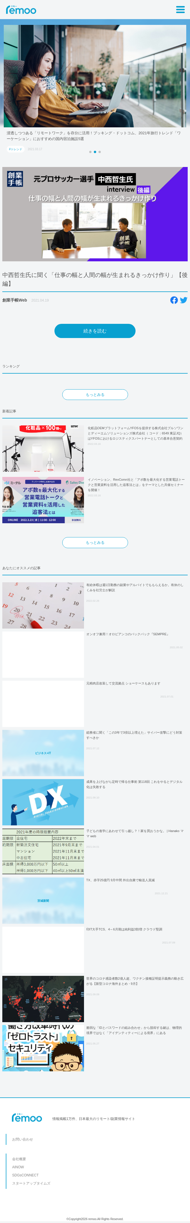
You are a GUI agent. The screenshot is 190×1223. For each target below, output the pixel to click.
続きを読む (95, 330)
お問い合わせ (22, 1139)
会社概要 (19, 1159)
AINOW (18, 1167)
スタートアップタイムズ (31, 1183)
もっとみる (95, 394)
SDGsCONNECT (25, 1175)
